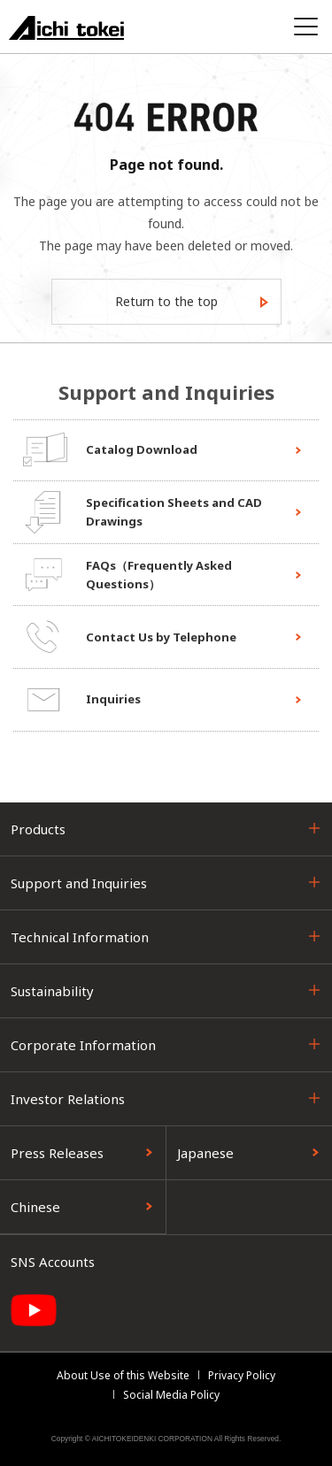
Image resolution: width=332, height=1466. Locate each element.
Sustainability (52, 991)
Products (38, 829)
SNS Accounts (53, 1261)
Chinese (35, 1207)
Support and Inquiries (79, 883)
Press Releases (57, 1153)
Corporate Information (83, 1045)
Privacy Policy (241, 1375)
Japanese (205, 1153)
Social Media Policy (171, 1394)
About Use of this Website (123, 1375)
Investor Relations (68, 1099)
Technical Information (80, 937)
